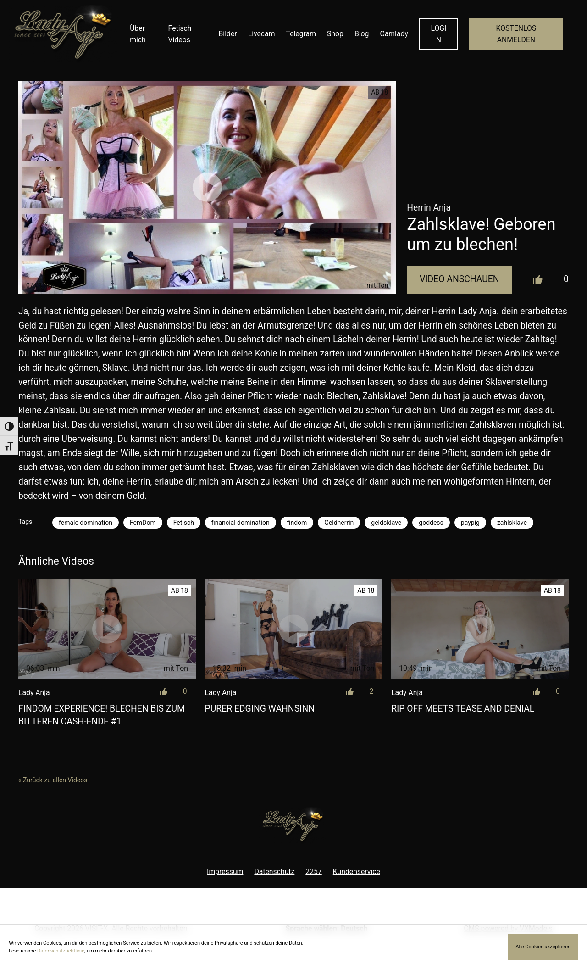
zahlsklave (512, 522)
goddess (431, 522)
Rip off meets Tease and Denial (462, 708)
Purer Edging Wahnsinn (260, 708)
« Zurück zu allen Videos (52, 780)
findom (297, 522)
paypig (470, 522)
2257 (313, 871)
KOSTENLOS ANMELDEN (516, 34)
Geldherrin (339, 522)
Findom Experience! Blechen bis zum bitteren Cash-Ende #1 (101, 714)
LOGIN (438, 34)
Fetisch (183, 522)
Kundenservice (356, 871)
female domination (85, 522)
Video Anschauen (459, 279)
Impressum (225, 871)
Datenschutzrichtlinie (60, 951)
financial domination (240, 522)
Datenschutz (274, 871)
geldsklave (386, 522)
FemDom (143, 522)
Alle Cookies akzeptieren (542, 947)
